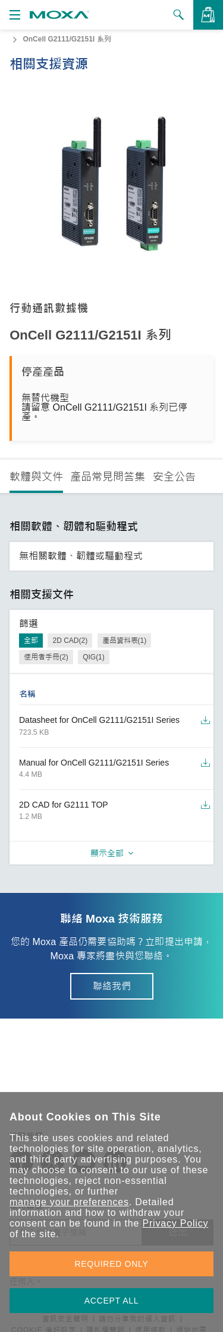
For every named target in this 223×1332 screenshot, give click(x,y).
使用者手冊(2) (46, 657)
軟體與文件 (36, 477)
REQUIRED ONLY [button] (112, 1264)
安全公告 (174, 477)
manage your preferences (69, 1202)
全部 (31, 640)
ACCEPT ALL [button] (111, 1300)
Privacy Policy (175, 1223)
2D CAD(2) (69, 640)
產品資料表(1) (124, 640)
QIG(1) (94, 657)
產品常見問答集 (107, 477)
